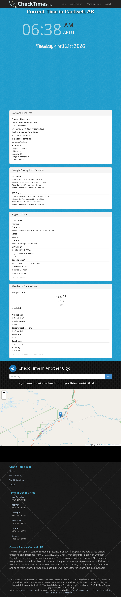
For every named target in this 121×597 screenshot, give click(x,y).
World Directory (94, 4)
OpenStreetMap (106, 445)
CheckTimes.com (28, 590)
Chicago (16, 512)
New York (16, 520)
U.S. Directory (76, 4)
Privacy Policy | (93, 590)
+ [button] (4, 393)
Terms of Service (77, 590)
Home (63, 4)
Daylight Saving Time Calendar (28, 170)
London (15, 528)
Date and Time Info (22, 112)
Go (108, 376)
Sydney (15, 536)
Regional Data (19, 214)
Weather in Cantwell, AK (24, 286)
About (108, 4)
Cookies (103, 590)
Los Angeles (18, 497)
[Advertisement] (63, 83)
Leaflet (88, 445)
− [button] (4, 397)
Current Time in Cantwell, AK (26, 547)
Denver (15, 504)
